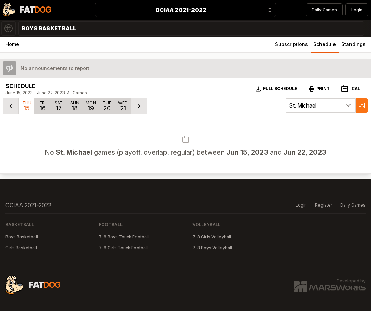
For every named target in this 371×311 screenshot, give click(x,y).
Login (356, 9)
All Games (77, 92)
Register (323, 205)
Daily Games (324, 9)
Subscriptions (291, 44)
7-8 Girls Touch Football (123, 247)
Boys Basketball (21, 236)
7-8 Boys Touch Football (124, 236)
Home (12, 44)
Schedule (324, 44)
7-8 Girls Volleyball (211, 236)
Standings (353, 44)
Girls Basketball (21, 247)
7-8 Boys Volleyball (212, 247)
